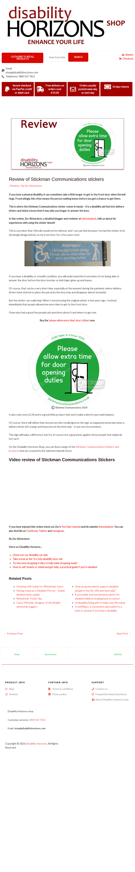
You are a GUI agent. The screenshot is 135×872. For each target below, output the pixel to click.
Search (78, 57)
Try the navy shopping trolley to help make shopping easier (45, 563)
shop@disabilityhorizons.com (30, 728)
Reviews (14, 185)
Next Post (124, 633)
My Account (51, 654)
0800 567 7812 (37, 719)
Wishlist (118, 654)
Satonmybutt (89, 218)
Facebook (32, 530)
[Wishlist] (118, 651)
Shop (16, 654)
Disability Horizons (36, 743)
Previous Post (13, 633)
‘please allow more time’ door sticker (69, 320)
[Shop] (17, 651)
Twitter (43, 530)
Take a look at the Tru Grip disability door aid (37, 559)
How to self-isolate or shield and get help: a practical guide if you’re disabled (55, 567)
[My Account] (50, 651)
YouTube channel (71, 526)
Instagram (58, 530)
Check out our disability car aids (30, 555)
